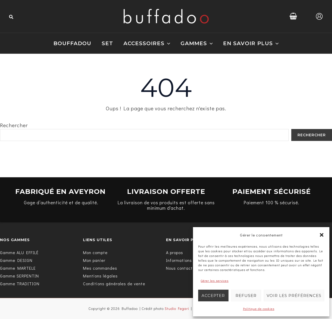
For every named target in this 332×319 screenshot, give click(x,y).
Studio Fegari (177, 308)
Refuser (246, 295)
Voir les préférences (294, 295)
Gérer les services (215, 281)
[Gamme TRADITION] (19, 284)
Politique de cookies (258, 309)
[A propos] (174, 252)
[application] (167, 43)
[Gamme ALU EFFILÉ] (19, 252)
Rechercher (14, 125)
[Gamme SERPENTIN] (19, 276)
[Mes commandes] (100, 268)
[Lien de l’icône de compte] (319, 16)
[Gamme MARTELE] (18, 268)
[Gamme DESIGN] (16, 260)
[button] (321, 234)
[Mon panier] (94, 260)
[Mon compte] (95, 252)
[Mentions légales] (100, 276)
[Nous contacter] (181, 268)
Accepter (213, 295)
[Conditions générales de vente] (114, 284)
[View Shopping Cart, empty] (293, 16)
